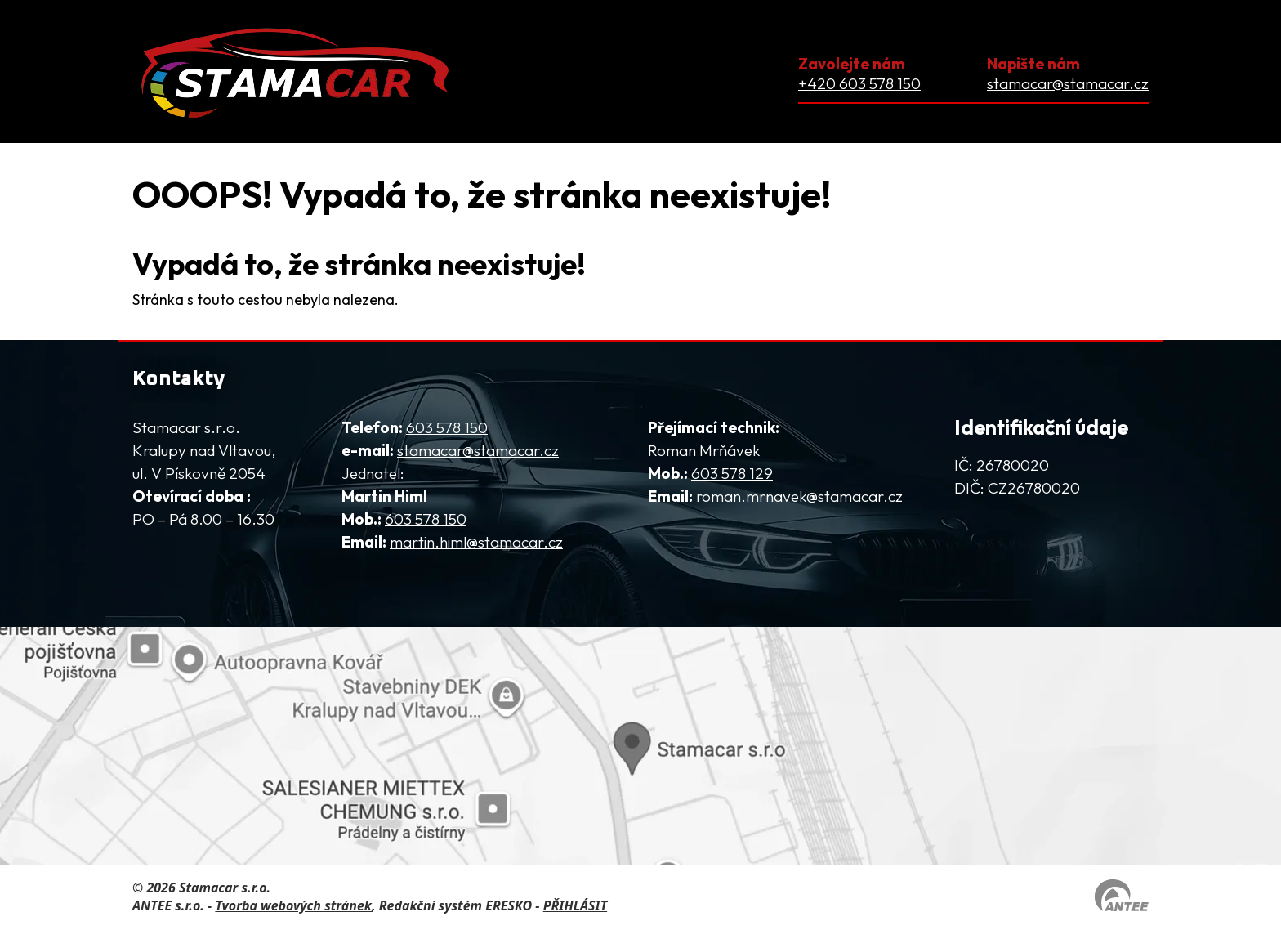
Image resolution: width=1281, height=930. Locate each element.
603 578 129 (732, 473)
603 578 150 (447, 427)
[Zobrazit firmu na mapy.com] (640, 746)
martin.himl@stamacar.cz (476, 542)
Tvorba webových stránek (293, 905)
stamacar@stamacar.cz (1068, 83)
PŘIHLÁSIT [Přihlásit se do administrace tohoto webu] (575, 905)
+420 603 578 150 (859, 83)
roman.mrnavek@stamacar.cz (799, 496)
